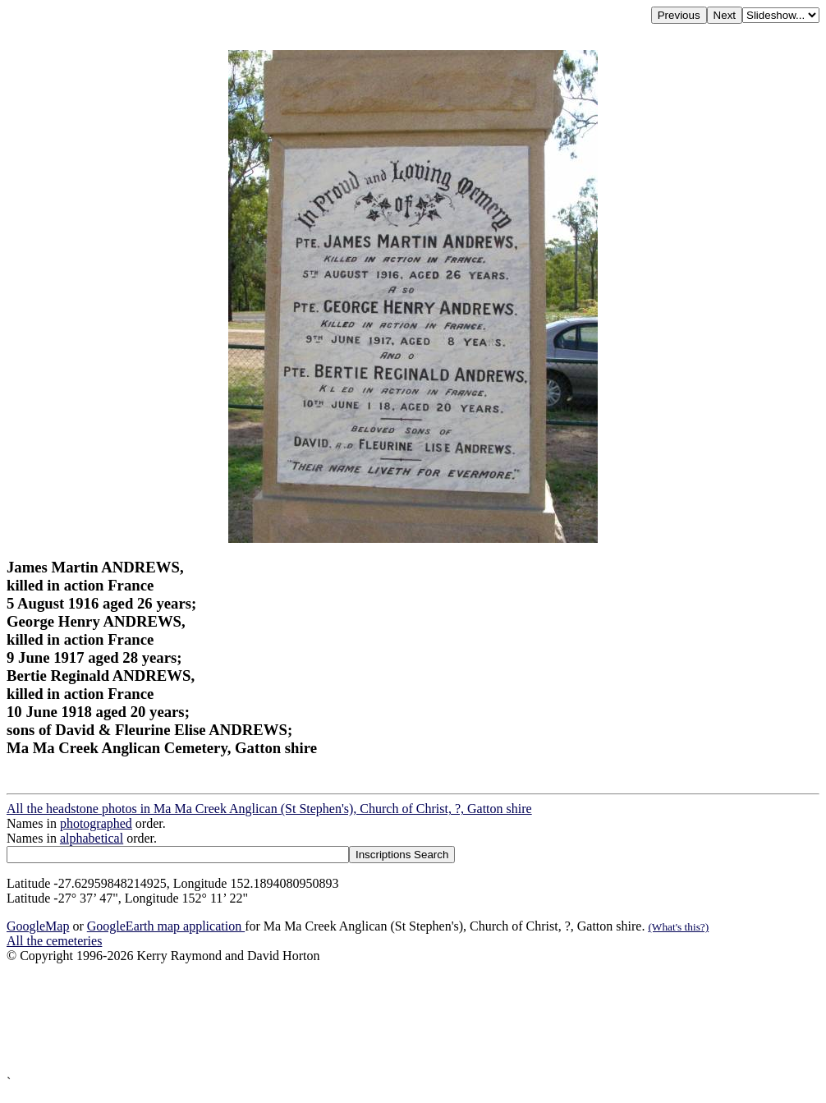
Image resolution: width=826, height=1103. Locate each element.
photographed (96, 823)
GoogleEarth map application (166, 926)
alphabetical (91, 838)
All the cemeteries (54, 941)
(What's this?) (678, 927)
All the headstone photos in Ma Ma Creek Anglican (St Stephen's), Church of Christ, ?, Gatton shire (269, 809)
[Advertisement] (413, 1019)
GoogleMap (38, 926)
